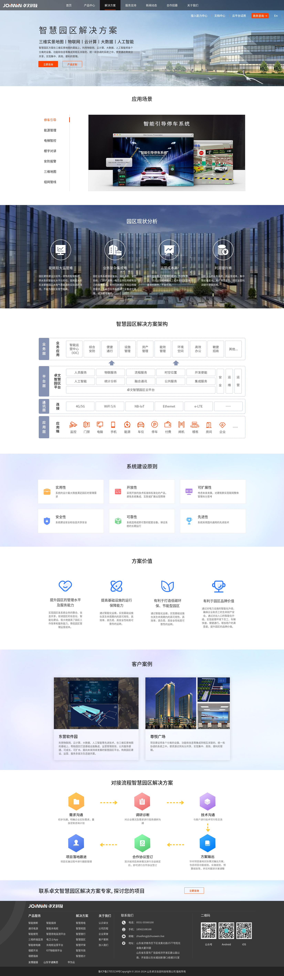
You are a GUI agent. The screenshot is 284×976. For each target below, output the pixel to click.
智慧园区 (81, 939)
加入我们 (103, 945)
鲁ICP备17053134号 (109, 971)
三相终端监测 (35, 939)
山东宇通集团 (51, 962)
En (276, 15)
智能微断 (33, 922)
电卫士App (52, 939)
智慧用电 (81, 922)
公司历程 (103, 928)
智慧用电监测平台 (56, 934)
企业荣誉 (103, 934)
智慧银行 (81, 934)
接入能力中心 (199, 15)
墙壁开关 (33, 950)
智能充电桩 (52, 928)
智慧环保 (81, 945)
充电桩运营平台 (54, 945)
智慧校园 (81, 928)
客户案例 (103, 939)
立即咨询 (194, 890)
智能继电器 (34, 945)
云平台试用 (239, 15)
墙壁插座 (33, 956)
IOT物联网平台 (54, 950)
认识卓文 (103, 922)
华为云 (71, 962)
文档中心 (219, 15)
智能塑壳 (33, 934)
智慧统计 (81, 956)
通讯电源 (33, 928)
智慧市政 (81, 950)
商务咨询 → (260, 16)
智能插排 (51, 922)
